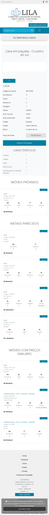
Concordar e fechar (24, 509)
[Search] (19, 30)
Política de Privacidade (27, 506)
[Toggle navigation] (39, 30)
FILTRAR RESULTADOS (24, 37)
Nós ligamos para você (38, 25)
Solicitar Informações (24, 143)
